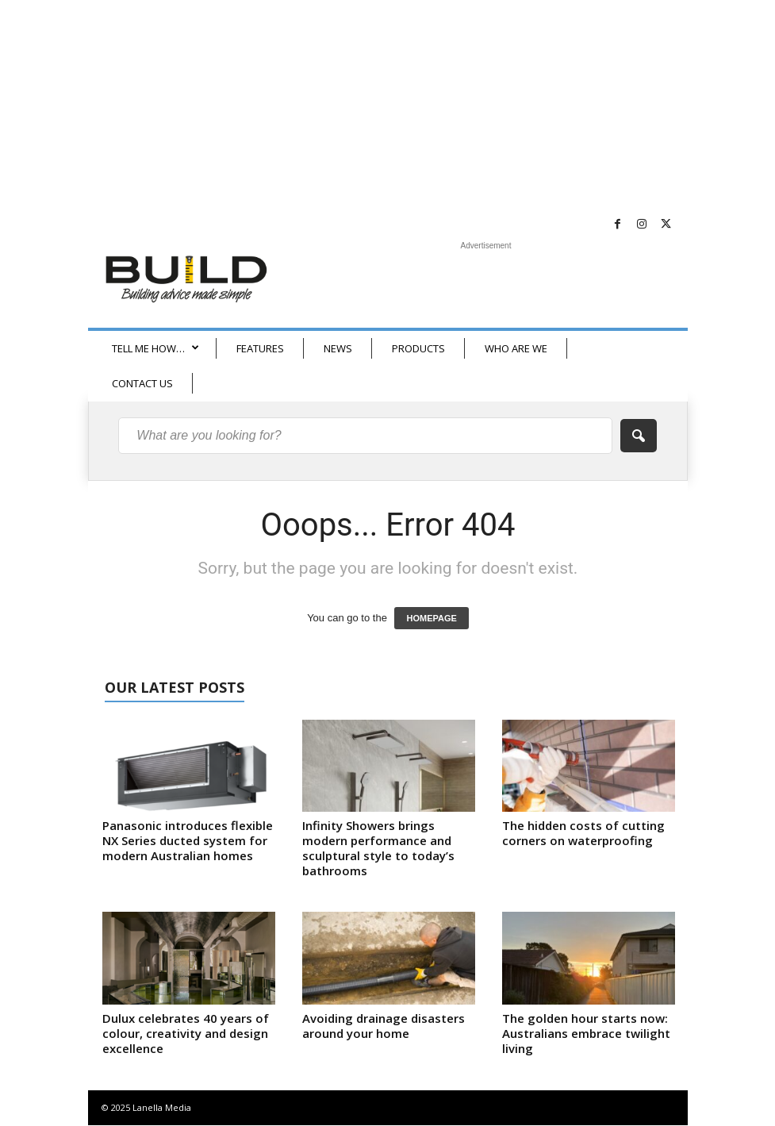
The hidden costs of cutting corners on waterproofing (583, 832)
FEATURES (260, 348)
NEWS (338, 348)
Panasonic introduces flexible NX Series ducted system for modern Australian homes (187, 840)
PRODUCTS (418, 348)
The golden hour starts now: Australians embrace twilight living (586, 1033)
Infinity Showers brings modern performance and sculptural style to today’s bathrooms (378, 847)
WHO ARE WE (516, 348)
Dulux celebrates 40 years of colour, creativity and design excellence (185, 1033)
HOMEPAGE (431, 618)
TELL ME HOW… (155, 348)
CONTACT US (142, 383)
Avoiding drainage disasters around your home (383, 1025)
